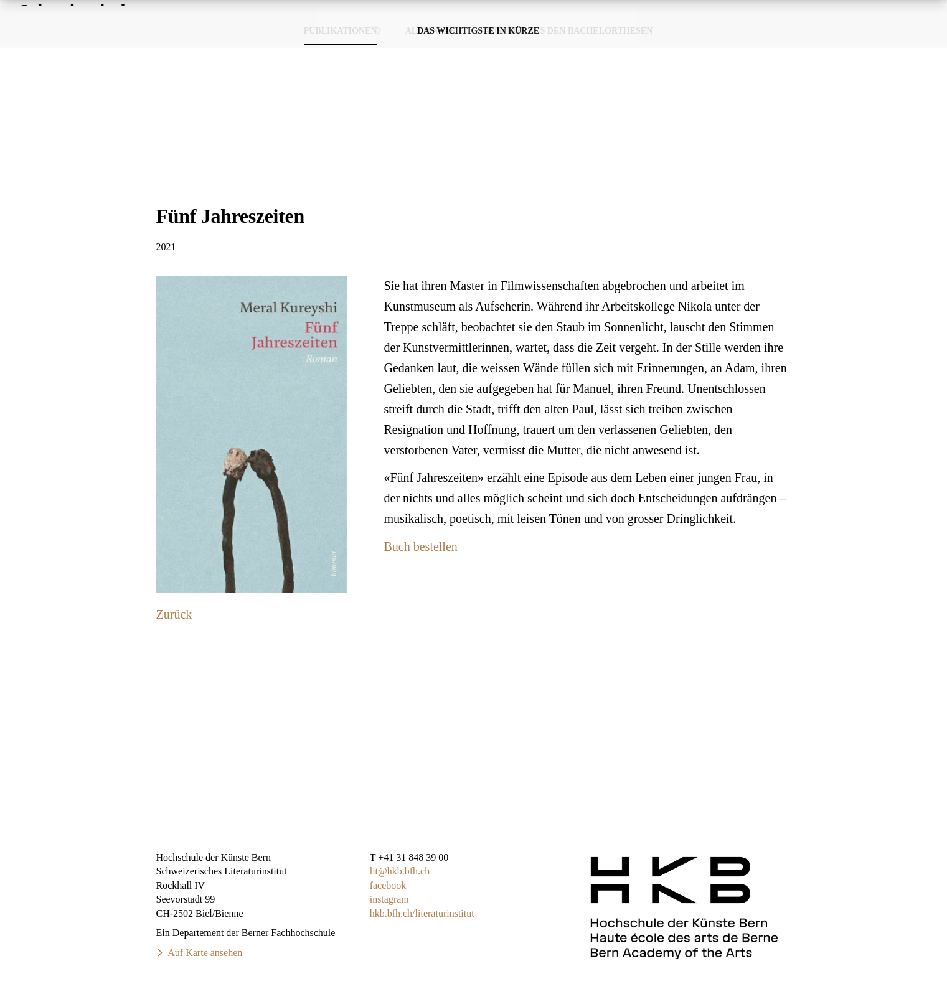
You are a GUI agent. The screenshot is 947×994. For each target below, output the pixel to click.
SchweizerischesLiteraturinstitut (85, 43)
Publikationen (573, 43)
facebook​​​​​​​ (388, 885)
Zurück (174, 614)
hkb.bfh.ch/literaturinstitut (422, 913)
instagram (389, 899)
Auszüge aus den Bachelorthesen (568, 111)
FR (920, 11)
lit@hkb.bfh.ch (400, 871)
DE (895, 11)
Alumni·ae (430, 111)
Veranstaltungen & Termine (712, 43)
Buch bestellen (421, 546)
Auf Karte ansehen (204, 952)
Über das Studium (866, 43)
